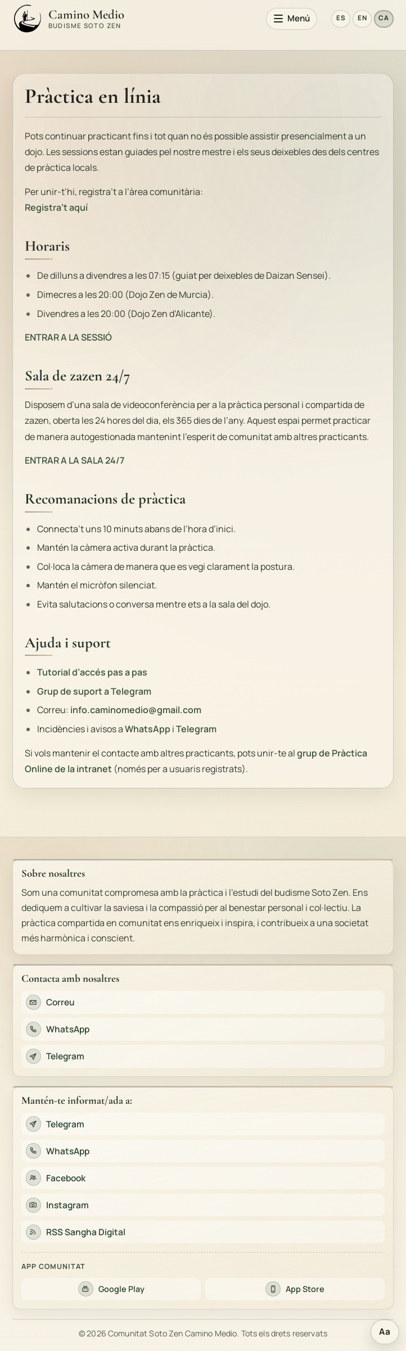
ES (340, 17)
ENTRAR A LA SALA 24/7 (74, 460)
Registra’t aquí (56, 207)
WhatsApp (147, 729)
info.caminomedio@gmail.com (135, 710)
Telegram (196, 729)
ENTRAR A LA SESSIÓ (68, 337)
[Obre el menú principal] (292, 19)
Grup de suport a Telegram (94, 691)
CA (383, 17)
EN (362, 17)
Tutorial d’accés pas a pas (92, 672)
